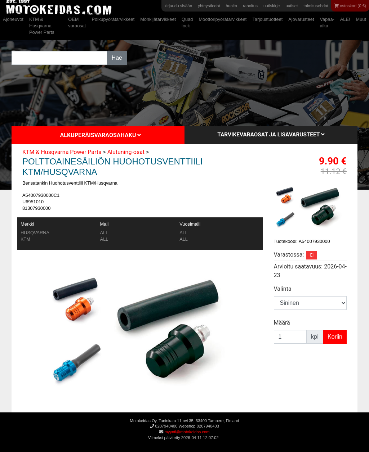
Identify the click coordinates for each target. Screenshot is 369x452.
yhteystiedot (209, 6)
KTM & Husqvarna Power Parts (41, 26)
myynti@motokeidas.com (186, 432)
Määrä (282, 322)
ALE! (345, 19)
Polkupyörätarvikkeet (113, 19)
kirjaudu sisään (178, 6)
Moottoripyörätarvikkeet (222, 19)
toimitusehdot (315, 6)
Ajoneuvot (13, 19)
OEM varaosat (77, 22)
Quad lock (187, 22)
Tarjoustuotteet (267, 19)
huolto (231, 6)
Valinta (283, 288)
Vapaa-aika (327, 22)
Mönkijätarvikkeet (158, 19)
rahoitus (250, 6)
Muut (361, 19)
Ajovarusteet (301, 19)
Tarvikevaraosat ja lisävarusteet (270, 134)
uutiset (291, 6)
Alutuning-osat (126, 152)
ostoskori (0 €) (350, 6)
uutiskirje (271, 6)
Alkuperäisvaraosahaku (100, 135)
